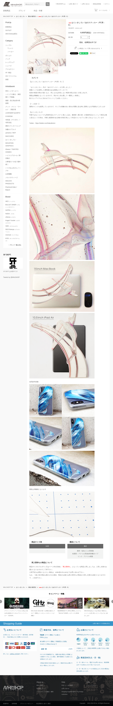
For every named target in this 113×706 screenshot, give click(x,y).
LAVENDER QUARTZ (12, 113)
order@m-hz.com (61, 572)
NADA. (10, 213)
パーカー (11, 51)
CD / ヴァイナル (11, 76)
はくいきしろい (10, 139)
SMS (11, 226)
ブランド (21, 11)
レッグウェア (10, 62)
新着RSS (6, 703)
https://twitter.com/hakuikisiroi (45, 123)
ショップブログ (91, 685)
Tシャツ (10, 48)
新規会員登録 (97, 4)
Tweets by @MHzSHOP (11, 277)
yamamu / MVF (10, 133)
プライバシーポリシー (26, 703)
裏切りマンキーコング (13, 126)
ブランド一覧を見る (15, 245)
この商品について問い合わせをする (88, 48)
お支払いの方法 (14, 654)
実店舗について (41, 688)
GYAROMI (8, 116)
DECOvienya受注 (11, 34)
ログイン (107, 4)
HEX (10, 201)
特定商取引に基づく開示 (43, 703)
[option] (16, 607)
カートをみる (103, 10)
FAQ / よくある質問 (67, 685)
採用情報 (14, 703)
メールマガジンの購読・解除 (45, 691)
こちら (46, 637)
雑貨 (6, 79)
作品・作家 (38, 11)
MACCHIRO (9, 136)
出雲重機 (8, 174)
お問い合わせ (86, 4)
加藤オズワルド (10, 129)
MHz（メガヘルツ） (12, 91)
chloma (10, 217)
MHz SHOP (40, 685)
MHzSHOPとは (60, 4)
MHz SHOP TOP (8, 16)
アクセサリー (10, 69)
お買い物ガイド (73, 4)
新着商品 (6, 11)
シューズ (8, 66)
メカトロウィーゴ (11, 177)
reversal (12, 235)
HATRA (11, 210)
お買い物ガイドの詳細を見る (101, 623)
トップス (8, 45)
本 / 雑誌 (8, 72)
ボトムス (8, 55)
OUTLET (8, 30)
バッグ (7, 59)
